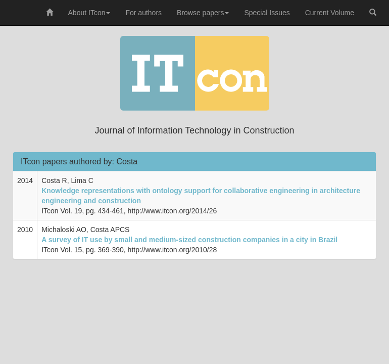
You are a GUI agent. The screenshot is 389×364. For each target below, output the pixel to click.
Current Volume (329, 13)
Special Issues (266, 13)
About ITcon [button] (89, 13)
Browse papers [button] (203, 13)
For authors (143, 13)
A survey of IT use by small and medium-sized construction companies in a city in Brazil (189, 240)
